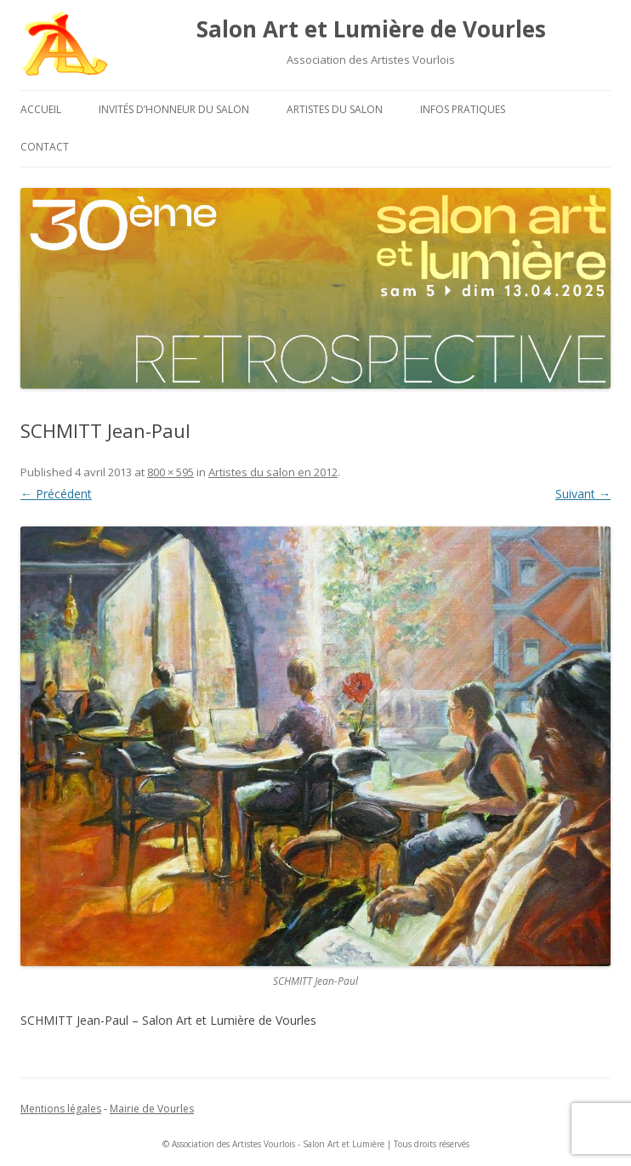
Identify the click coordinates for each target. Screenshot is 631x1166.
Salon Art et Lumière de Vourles (371, 29)
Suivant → (583, 494)
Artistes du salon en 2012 (273, 472)
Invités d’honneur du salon (174, 109)
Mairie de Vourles (152, 1108)
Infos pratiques (462, 109)
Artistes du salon (335, 109)
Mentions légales (60, 1108)
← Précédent (56, 494)
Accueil (40, 109)
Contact (44, 146)
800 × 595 (170, 472)
